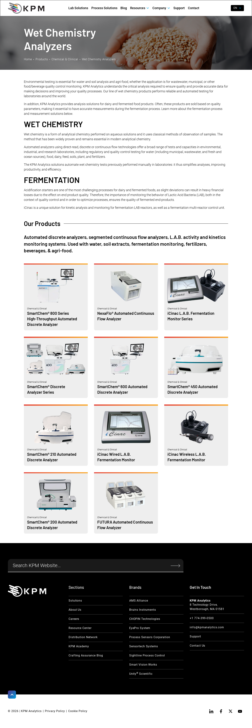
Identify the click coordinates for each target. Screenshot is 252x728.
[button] (140, 8)
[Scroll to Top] (12, 694)
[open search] (225, 8)
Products (42, 59)
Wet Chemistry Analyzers (99, 59)
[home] (26, 8)
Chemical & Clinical (65, 59)
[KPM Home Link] (27, 591)
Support (179, 8)
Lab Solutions (78, 8)
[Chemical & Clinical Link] (56, 296)
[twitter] (230, 711)
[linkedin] (211, 711)
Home (28, 59)
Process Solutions (104, 8)
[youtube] (240, 711)
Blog (123, 8)
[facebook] (221, 711)
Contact (193, 8)
